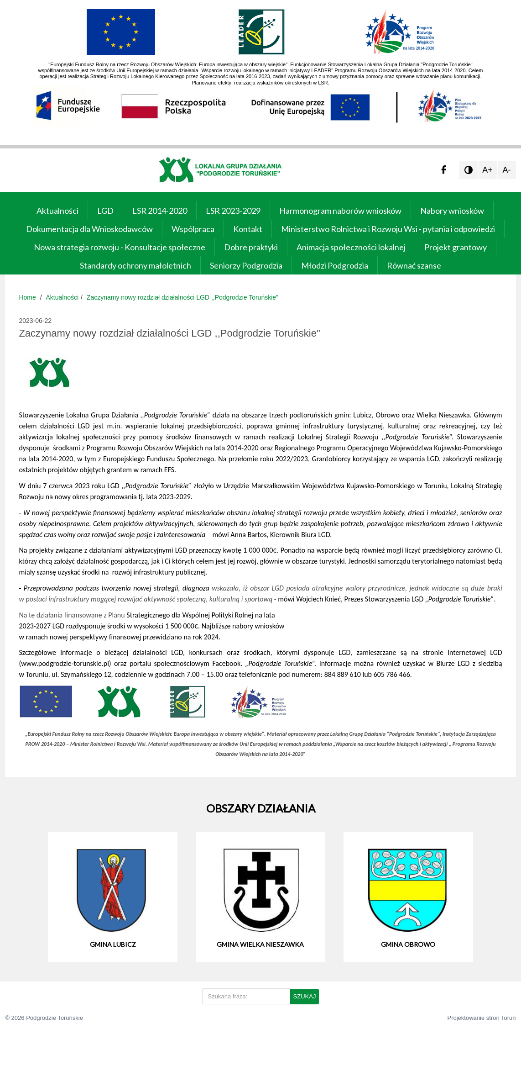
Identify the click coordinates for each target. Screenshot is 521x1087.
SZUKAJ (304, 996)
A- (507, 169)
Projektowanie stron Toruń (482, 1017)
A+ (487, 169)
